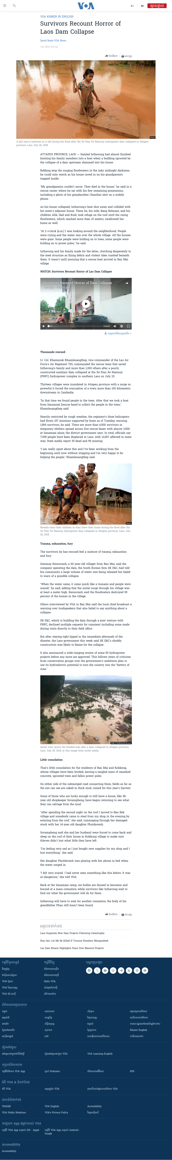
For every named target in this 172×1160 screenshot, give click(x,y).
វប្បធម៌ (90, 1024)
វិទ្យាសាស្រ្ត (92, 1018)
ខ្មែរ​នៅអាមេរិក (8, 1030)
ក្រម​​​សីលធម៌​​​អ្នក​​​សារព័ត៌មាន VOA (102, 1089)
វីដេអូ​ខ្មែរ (5, 969)
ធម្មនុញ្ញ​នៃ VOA (52, 1089)
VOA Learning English (100, 1054)
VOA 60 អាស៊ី (9, 994)
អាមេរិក (5, 1024)
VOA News (60, 41)
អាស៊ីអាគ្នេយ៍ (7, 1036)
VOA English (52, 1106)
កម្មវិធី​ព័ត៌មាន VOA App (13, 1071)
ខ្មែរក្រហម (91, 1030)
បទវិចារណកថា (136, 1036)
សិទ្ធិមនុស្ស (49, 1024)
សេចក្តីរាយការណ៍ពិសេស (98, 1036)
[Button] (111, 56)
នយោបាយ (49, 1011)
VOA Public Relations (14, 1113)
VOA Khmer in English (57, 17)
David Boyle (47, 41)
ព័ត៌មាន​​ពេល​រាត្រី (51, 975)
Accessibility (94, 1106)
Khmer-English (138, 1030)
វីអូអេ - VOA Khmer (60, 287)
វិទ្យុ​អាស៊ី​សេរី (92, 1113)
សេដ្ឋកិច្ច (48, 1018)
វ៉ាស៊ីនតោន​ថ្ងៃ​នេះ (9, 975)
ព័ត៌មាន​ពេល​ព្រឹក (51, 969)
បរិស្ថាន (90, 1011)
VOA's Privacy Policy (56, 1113)
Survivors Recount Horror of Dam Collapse (78, 283)
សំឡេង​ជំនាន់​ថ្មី (50, 988)
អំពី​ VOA (6, 1089)
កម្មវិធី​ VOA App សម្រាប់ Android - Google (62, 1132)
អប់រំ (46, 1036)
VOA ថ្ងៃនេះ (7, 981)
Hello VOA (50, 981)
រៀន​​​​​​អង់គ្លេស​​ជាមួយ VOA (56, 1054)
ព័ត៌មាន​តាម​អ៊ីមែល (95, 1071)
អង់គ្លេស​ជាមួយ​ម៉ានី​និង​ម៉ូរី (13, 1054)
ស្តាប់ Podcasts (52, 1071)
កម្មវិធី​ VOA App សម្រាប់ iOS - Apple (20, 1130)
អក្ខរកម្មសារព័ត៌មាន (138, 1011)
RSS (132, 1071)
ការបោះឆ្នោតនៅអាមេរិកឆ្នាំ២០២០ (145, 1024)
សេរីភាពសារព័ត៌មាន (139, 1018)
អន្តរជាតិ (5, 1018)
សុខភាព (48, 1030)
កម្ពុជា (4, 1011)
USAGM (6, 1106)
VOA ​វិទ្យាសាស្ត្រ (9, 988)
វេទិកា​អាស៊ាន (50, 994)
